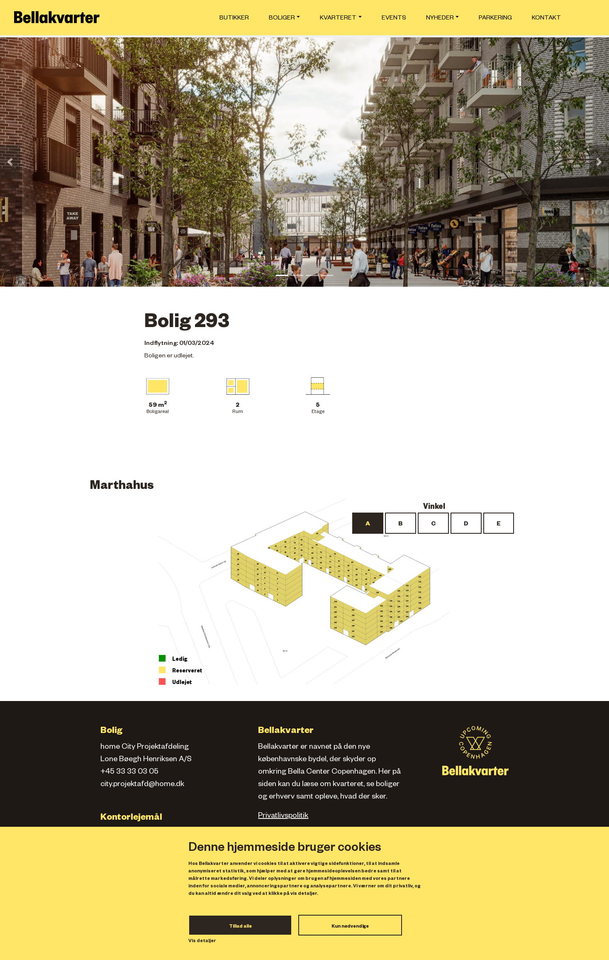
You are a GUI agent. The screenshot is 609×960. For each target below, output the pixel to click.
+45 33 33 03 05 (129, 772)
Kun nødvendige (350, 926)
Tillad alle (240, 926)
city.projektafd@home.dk (142, 785)
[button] (10, 161)
